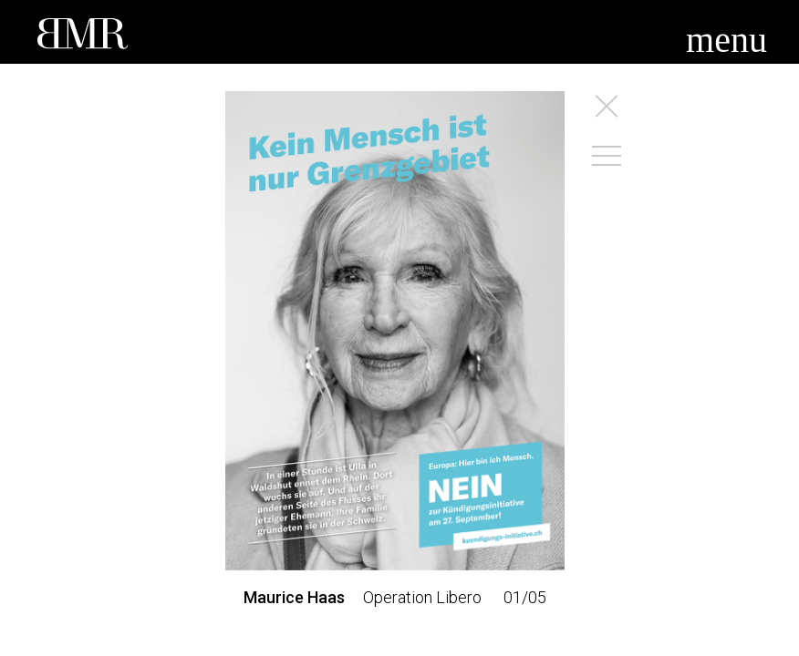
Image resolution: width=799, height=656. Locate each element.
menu (726, 39)
